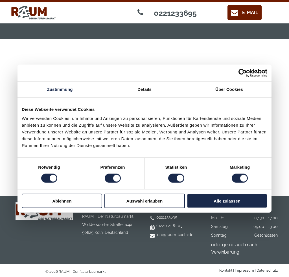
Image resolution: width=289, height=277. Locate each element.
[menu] (12, 19)
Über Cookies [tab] (229, 89)
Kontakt (225, 270)
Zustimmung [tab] (60, 89)
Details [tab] (144, 89)
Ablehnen (61, 200)
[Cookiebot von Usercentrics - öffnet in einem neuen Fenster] (242, 73)
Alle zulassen (227, 200)
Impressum (244, 270)
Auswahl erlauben (144, 200)
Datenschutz (267, 270)
